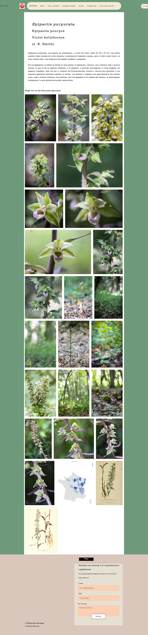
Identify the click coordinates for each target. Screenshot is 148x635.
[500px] (86, 559)
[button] (42, 6)
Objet (80, 593)
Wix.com (36, 626)
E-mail (80, 583)
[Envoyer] (98, 616)
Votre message (82, 604)
